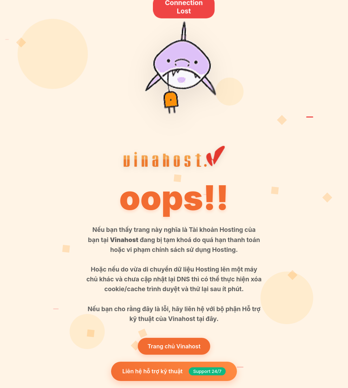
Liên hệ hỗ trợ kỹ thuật (174, 371)
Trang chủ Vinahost (174, 346)
